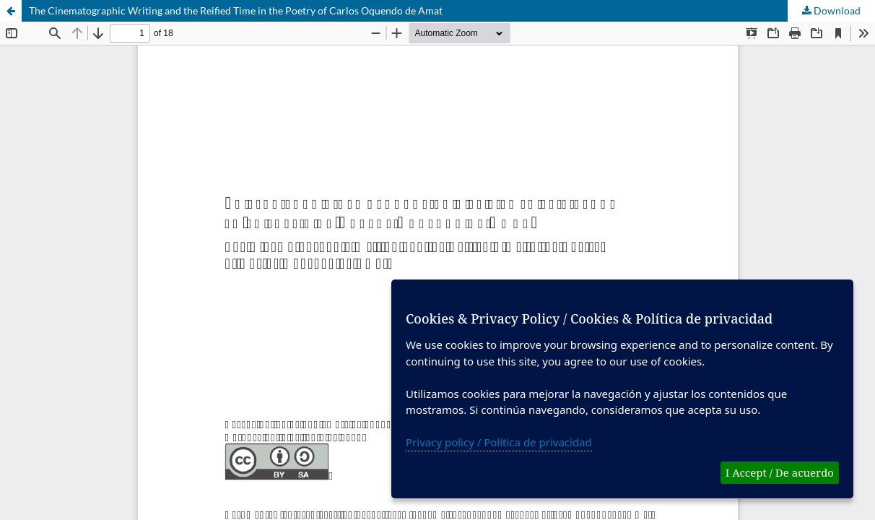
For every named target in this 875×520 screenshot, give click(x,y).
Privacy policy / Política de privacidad (499, 442)
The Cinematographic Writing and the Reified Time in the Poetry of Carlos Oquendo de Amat (236, 10)
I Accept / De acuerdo (780, 472)
